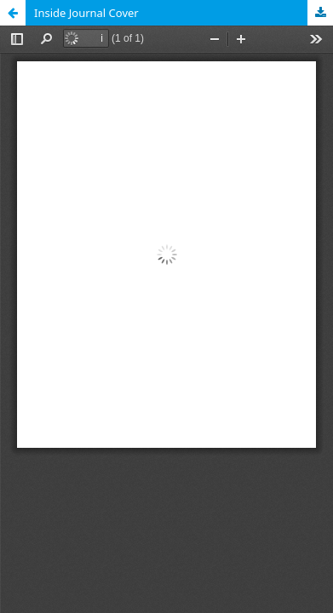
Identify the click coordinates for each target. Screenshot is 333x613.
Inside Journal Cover (86, 12)
